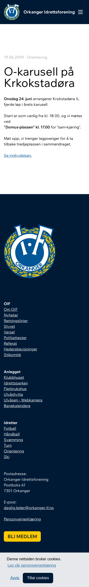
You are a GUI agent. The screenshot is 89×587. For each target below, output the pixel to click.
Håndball (12, 434)
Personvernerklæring (22, 519)
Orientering (14, 451)
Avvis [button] (14, 578)
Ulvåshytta (13, 394)
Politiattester (15, 337)
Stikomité (12, 354)
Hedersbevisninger (20, 349)
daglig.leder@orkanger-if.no (29, 507)
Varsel (9, 332)
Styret (9, 326)
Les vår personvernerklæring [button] (32, 565)
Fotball (10, 428)
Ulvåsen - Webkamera (23, 400)
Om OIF (11, 309)
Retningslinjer (16, 320)
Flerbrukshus (15, 388)
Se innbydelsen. (18, 155)
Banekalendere (17, 405)
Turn (8, 445)
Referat (10, 343)
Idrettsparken (16, 383)
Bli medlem (22, 536)
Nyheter (11, 315)
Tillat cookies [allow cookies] (38, 578)
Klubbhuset (14, 377)
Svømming (13, 439)
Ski (6, 456)
